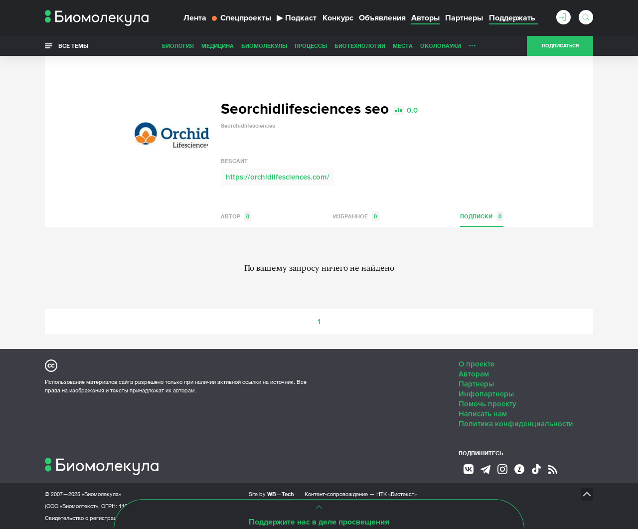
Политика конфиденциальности (516, 423)
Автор (236, 216)
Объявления (382, 18)
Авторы (425, 18)
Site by (271, 494)
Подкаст (297, 18)
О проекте (476, 363)
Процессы (311, 45)
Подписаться (560, 46)
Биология (178, 45)
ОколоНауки (440, 45)
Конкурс (337, 18)
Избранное (356, 216)
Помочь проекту (487, 403)
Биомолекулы (264, 45)
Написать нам (483, 413)
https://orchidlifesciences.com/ (277, 177)
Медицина (217, 45)
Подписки (481, 216)
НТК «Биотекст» (396, 494)
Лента (194, 18)
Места (403, 45)
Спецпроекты (241, 18)
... (472, 43)
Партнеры (464, 18)
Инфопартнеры (486, 393)
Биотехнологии (359, 45)
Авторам (474, 373)
